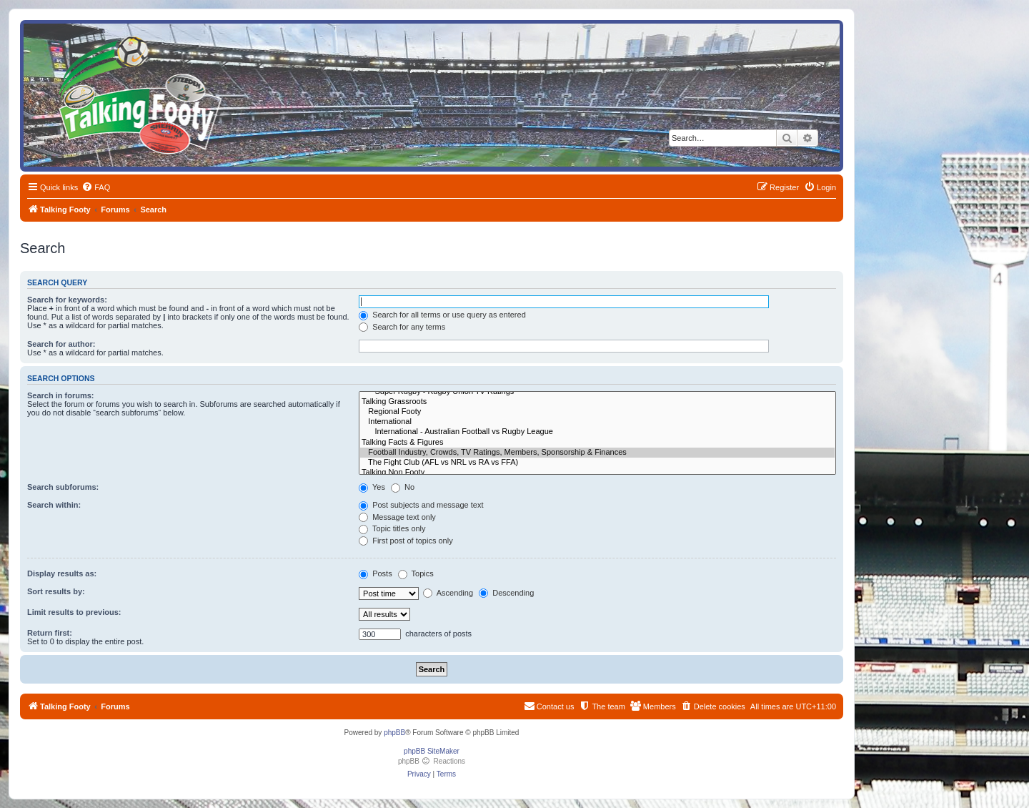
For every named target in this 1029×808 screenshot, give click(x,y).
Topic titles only (392, 528)
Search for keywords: (67, 299)
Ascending (448, 592)
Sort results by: (56, 591)
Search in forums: (60, 395)
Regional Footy (597, 412)
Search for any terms (402, 326)
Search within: (54, 505)
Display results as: (61, 573)
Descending (506, 592)
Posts (375, 573)
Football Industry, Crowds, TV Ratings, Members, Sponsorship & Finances (597, 453)
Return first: (49, 633)
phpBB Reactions (431, 761)
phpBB (394, 732)
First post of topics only (406, 540)
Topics (416, 573)
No (402, 487)
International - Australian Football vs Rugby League (597, 432)
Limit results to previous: (74, 612)
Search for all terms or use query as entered (442, 314)
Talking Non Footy (597, 473)
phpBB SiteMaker (431, 751)
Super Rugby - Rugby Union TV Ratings (597, 392)
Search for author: (61, 344)
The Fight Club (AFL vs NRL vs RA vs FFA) (597, 463)
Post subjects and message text (421, 505)
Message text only (397, 517)
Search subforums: (63, 487)
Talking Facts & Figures (597, 443)
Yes (372, 487)
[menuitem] (95, 187)
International (597, 422)
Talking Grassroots (597, 402)
